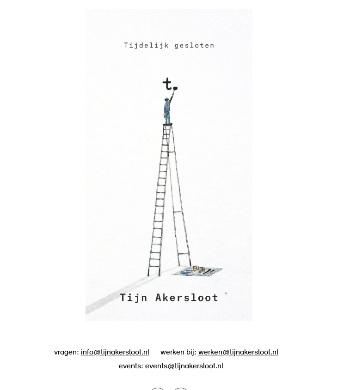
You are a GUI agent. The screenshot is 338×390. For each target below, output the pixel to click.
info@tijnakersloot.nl (115, 352)
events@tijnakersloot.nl (184, 366)
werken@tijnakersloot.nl (238, 352)
